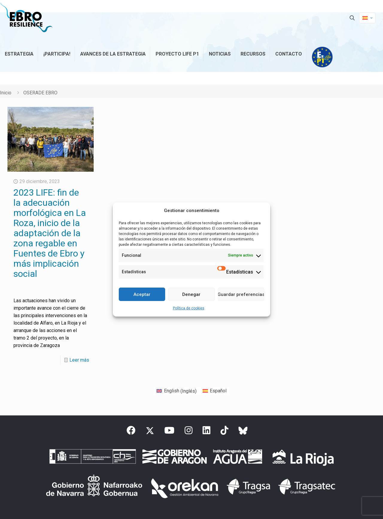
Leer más (79, 360)
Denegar (191, 294)
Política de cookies (188, 308)
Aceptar (142, 294)
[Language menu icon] (367, 18)
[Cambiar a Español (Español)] (215, 391)
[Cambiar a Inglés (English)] (176, 391)
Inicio (5, 93)
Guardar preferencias (241, 294)
